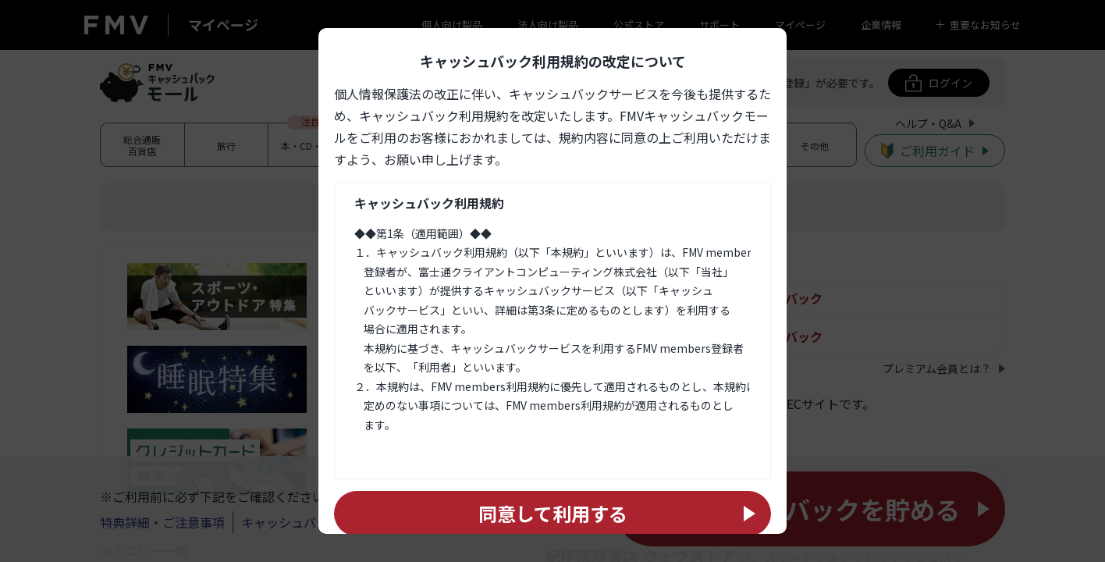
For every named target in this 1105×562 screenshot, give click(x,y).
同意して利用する (552, 513)
